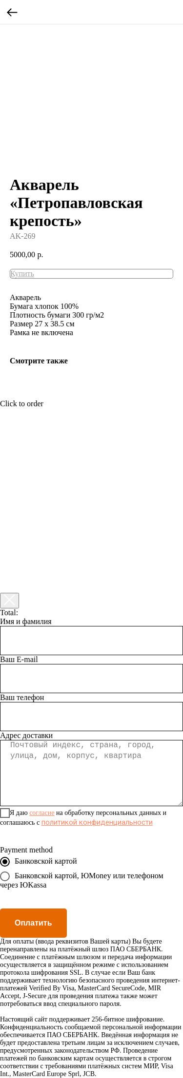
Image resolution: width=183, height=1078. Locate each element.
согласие (41, 812)
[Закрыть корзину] (9, 600)
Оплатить (33, 923)
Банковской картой (38, 862)
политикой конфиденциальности (97, 822)
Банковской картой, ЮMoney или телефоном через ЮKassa (81, 880)
